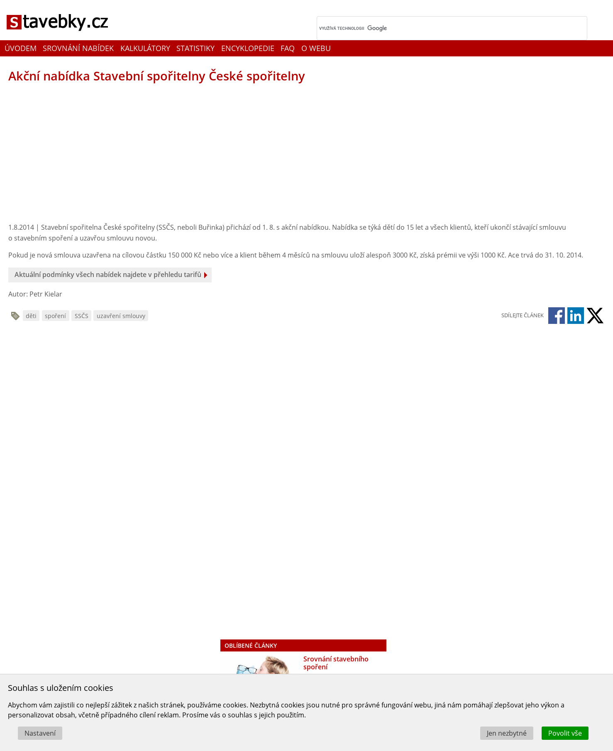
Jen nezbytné (507, 733)
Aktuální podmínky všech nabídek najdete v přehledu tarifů (108, 274)
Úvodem (21, 48)
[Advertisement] (141, 154)
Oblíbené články (251, 645)
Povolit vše (565, 733)
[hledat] (441, 28)
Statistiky (195, 48)
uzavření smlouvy (121, 316)
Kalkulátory (145, 48)
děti (31, 316)
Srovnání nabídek (78, 48)
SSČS (81, 316)
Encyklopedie (247, 48)
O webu (316, 48)
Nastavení (40, 733)
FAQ (288, 48)
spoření (55, 316)
